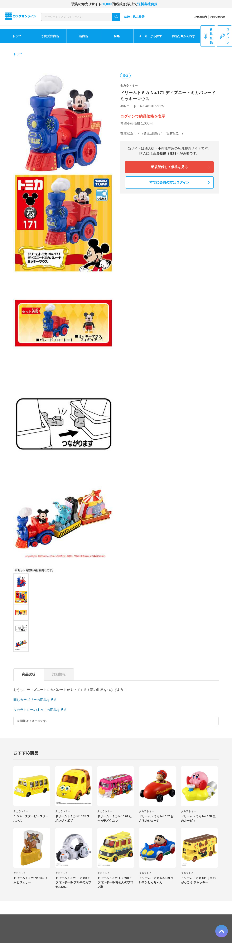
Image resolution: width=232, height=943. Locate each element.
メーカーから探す (150, 36)
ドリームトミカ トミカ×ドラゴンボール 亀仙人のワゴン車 (115, 882)
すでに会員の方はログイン (169, 182)
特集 (117, 36)
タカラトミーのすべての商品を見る (40, 710)
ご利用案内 (200, 16)
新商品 (83, 36)
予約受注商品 (50, 36)
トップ (16, 36)
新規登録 (208, 36)
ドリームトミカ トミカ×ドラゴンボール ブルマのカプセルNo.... (73, 882)
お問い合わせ (217, 16)
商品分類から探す (183, 36)
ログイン (224, 36)
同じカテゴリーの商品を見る (35, 700)
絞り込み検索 (134, 17)
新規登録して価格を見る (169, 167)
